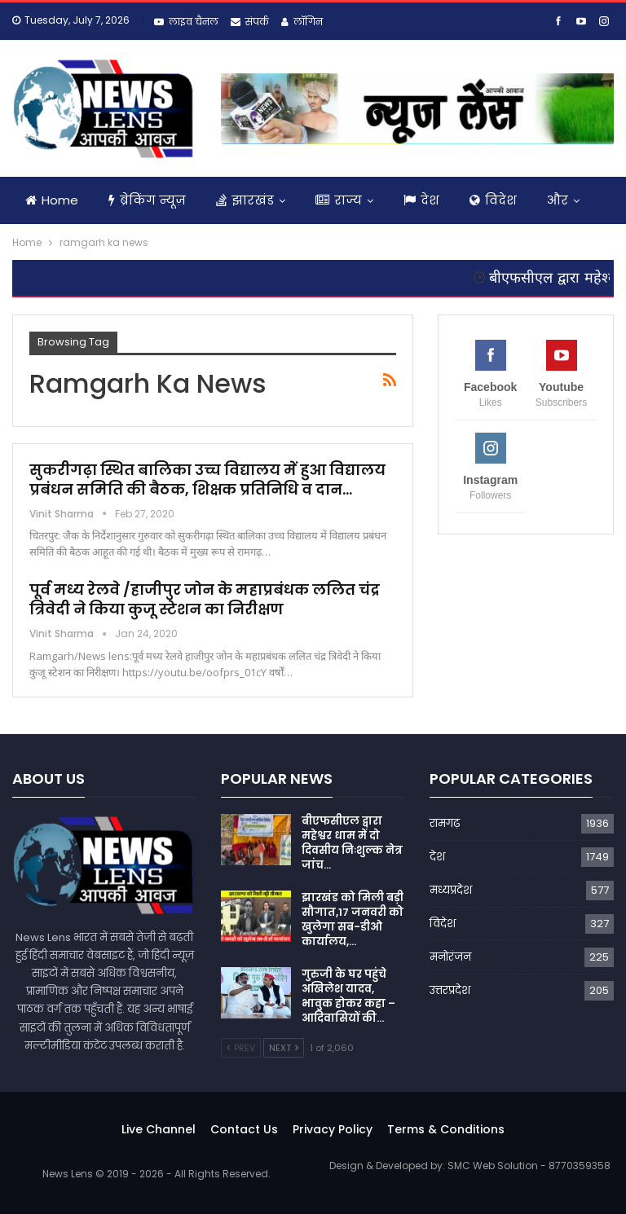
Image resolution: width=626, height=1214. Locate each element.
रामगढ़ (445, 823)
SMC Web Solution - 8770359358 (529, 1165)
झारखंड (245, 200)
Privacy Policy (333, 1129)
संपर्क (250, 22)
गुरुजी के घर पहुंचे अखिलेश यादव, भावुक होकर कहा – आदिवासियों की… (348, 996)
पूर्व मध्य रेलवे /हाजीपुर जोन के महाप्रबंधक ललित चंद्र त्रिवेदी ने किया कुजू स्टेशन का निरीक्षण (204, 599)
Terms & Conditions (446, 1129)
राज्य (338, 200)
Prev (241, 1047)
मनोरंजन (450, 957)
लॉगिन (302, 22)
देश (421, 200)
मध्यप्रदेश (451, 890)
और (557, 200)
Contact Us (244, 1129)
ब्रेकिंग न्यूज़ (147, 200)
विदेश (493, 200)
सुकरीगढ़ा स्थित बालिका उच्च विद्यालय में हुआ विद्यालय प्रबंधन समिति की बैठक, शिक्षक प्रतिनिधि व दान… (207, 479)
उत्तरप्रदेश (450, 990)
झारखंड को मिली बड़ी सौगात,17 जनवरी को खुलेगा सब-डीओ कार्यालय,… (352, 919)
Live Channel (158, 1129)
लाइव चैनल (186, 22)
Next (283, 1047)
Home (51, 200)
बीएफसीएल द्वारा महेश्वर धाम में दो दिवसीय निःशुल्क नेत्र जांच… (352, 843)
